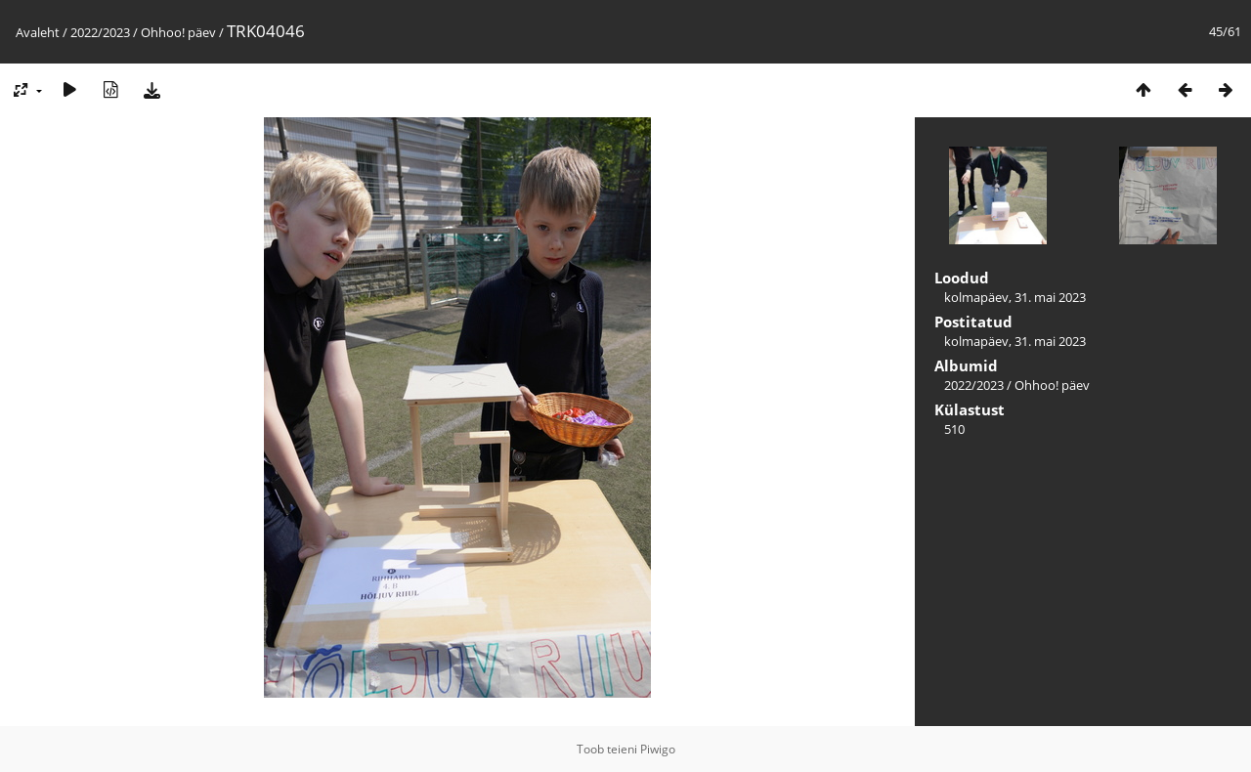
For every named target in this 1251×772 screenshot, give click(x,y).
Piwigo (657, 749)
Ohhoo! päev (178, 32)
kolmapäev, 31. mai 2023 (1015, 297)
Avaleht (38, 32)
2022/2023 (100, 32)
